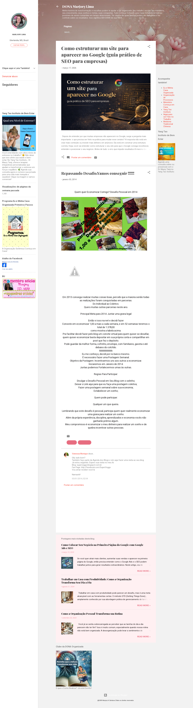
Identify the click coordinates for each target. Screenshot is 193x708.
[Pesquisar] (173, 7)
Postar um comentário (74, 485)
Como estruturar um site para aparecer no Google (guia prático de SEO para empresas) (101, 55)
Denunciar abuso (10, 76)
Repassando (84, 443)
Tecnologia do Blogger (115, 695)
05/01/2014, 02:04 (80, 479)
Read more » (144, 571)
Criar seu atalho (7, 269)
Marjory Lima (19, 34)
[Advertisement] (175, 58)
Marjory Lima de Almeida (10, 262)
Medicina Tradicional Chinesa (168, 124)
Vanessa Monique (80, 454)
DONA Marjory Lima (78, 6)
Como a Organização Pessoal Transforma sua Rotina (92, 614)
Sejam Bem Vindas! (110, 32)
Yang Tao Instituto (167, 111)
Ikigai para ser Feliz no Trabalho (168, 117)
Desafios (72, 443)
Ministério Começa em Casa (168, 105)
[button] (149, 47)
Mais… (128, 32)
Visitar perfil (19, 45)
